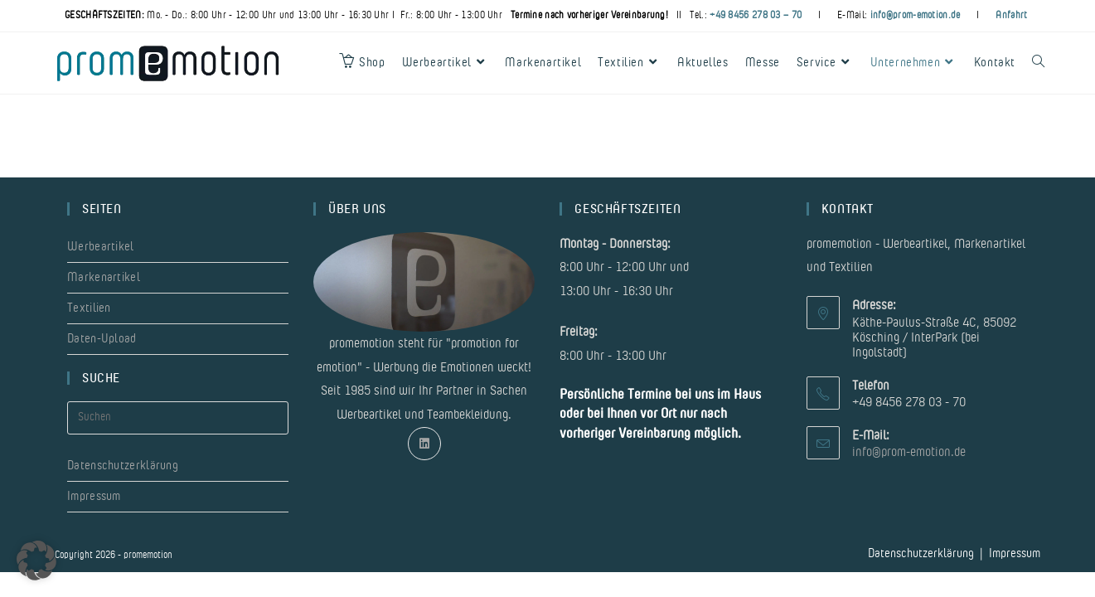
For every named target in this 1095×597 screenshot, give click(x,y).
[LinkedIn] (424, 443)
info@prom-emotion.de (915, 15)
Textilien (89, 308)
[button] (36, 560)
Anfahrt (1011, 15)
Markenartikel (103, 277)
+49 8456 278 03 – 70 (756, 15)
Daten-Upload (102, 338)
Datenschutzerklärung (122, 465)
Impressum (94, 496)
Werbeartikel (100, 246)
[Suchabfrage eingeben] (177, 417)
